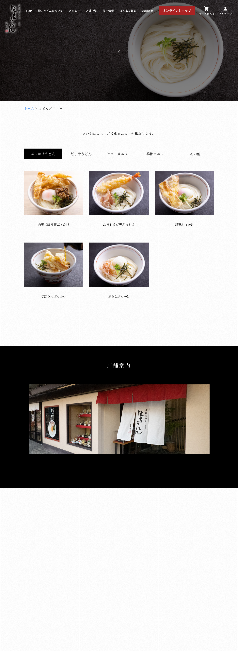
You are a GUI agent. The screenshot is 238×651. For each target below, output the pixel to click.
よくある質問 (128, 10)
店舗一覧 (91, 10)
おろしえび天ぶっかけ (119, 222)
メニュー (74, 10)
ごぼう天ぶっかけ (53, 294)
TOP (29, 10)
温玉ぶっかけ (184, 222)
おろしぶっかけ (119, 294)
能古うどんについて (50, 10)
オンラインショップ (177, 10)
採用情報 (108, 10)
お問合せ (147, 10)
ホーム (29, 108)
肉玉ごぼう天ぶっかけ (53, 222)
